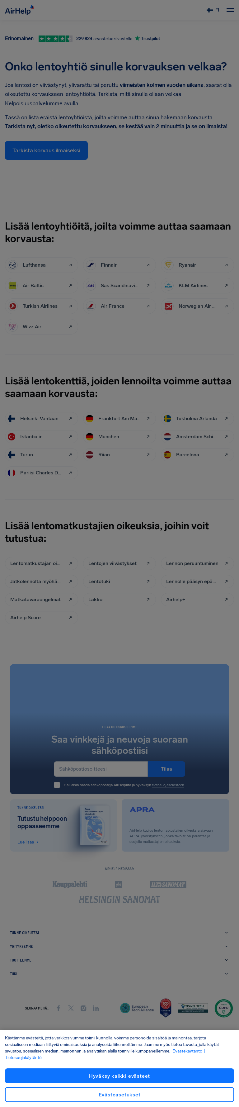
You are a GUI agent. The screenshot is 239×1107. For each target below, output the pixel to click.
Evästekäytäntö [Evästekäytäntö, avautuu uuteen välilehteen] (187, 1051)
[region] (119, 1068)
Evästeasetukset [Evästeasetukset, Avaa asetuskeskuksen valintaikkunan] (120, 1095)
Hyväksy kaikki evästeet (119, 1076)
